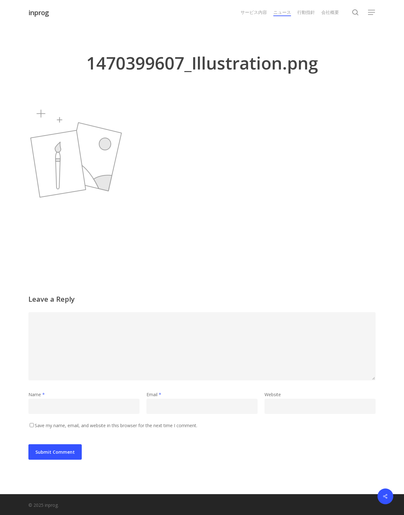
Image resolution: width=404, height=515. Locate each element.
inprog (38, 12)
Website (272, 394)
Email (153, 394)
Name (36, 394)
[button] (372, 12)
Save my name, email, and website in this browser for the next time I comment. (116, 425)
